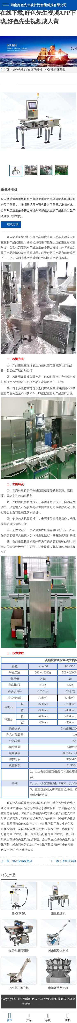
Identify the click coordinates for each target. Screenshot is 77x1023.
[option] (38, 51)
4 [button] (44, 60)
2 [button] (37, 60)
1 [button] (33, 60)
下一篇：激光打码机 (63, 861)
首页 (9, 1017)
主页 (6, 69)
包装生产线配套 (55, 69)
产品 (29, 1017)
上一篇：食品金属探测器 (16, 861)
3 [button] (40, 60)
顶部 (67, 1017)
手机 (48, 1017)
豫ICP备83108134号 (43, 1003)
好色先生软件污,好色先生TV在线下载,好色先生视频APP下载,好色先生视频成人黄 (38, 13)
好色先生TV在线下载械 (27, 69)
